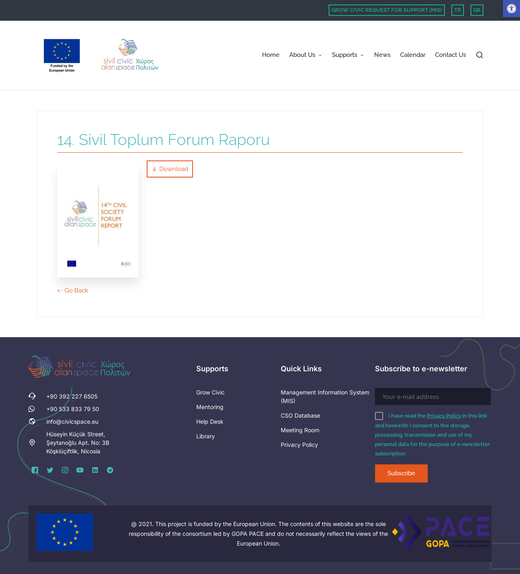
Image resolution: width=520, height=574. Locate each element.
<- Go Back (72, 290)
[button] (511, 8)
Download (170, 169)
